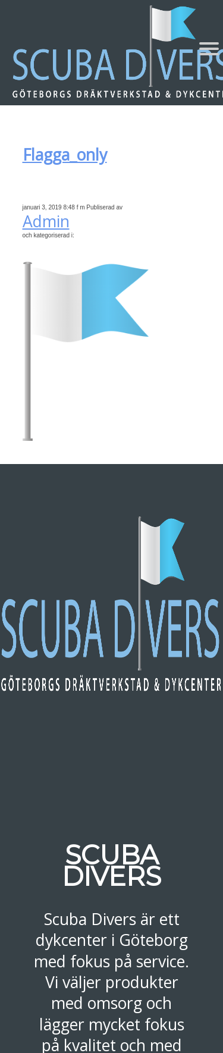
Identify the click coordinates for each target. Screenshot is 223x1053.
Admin (46, 221)
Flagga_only (65, 154)
